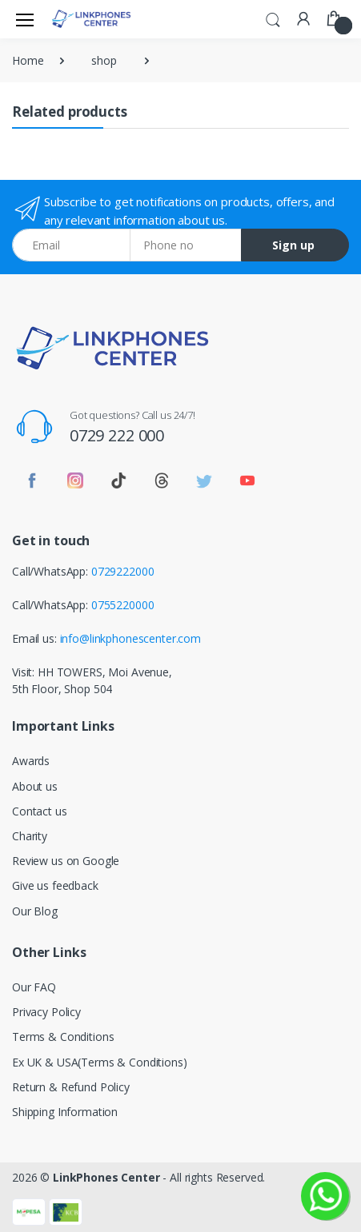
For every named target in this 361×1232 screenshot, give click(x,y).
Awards (31, 760)
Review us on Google (65, 860)
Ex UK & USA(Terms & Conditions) (99, 1062)
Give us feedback (55, 885)
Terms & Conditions (63, 1036)
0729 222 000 (117, 435)
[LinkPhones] (91, 19)
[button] (273, 18)
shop (103, 60)
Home (27, 60)
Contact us (39, 811)
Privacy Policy (46, 1011)
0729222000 (122, 571)
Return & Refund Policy (71, 1086)
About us (35, 786)
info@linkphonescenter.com (130, 638)
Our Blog (35, 911)
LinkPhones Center (106, 1177)
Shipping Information (65, 1111)
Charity (29, 835)
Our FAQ (34, 987)
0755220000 (122, 604)
